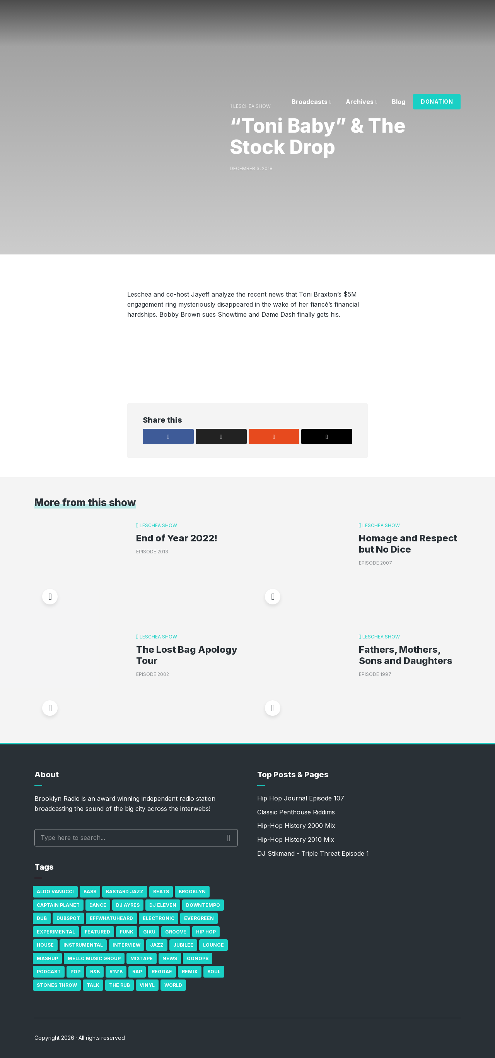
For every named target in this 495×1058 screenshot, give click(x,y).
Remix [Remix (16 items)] (190, 971)
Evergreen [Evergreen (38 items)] (199, 918)
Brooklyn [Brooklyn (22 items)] (192, 891)
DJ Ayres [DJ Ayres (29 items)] (128, 905)
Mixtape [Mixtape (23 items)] (141, 958)
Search (228, 838)
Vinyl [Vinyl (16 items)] (147, 985)
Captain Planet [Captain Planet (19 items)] (58, 905)
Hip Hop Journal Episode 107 (300, 798)
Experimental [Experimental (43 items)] (56, 932)
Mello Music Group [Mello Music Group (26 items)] (94, 958)
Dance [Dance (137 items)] (97, 905)
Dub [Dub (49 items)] (42, 918)
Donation (437, 101)
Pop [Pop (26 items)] (75, 971)
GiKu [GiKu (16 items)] (149, 932)
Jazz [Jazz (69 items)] (157, 945)
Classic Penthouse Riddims (296, 812)
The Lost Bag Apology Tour (186, 655)
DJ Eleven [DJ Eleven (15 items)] (162, 905)
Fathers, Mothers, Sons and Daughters (405, 655)
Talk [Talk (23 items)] (93, 985)
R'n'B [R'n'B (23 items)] (116, 971)
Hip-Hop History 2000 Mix (296, 825)
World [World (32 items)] (173, 985)
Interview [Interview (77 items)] (126, 945)
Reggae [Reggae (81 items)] (162, 971)
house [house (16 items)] (45, 945)
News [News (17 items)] (169, 958)
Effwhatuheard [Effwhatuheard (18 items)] (111, 918)
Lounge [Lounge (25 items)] (213, 945)
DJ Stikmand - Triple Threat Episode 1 (313, 853)
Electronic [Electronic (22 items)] (158, 918)
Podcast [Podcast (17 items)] (49, 971)
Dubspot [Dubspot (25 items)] (68, 918)
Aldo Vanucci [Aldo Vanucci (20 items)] (55, 891)
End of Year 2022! (176, 538)
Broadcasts (310, 102)
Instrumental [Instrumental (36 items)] (83, 945)
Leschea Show (158, 525)
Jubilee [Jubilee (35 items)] (183, 945)
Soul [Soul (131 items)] (213, 971)
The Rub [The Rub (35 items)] (119, 985)
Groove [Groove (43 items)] (175, 932)
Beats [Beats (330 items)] (161, 891)
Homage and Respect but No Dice (408, 544)
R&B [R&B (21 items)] (95, 971)
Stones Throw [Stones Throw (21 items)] (57, 985)
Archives (360, 102)
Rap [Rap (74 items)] (137, 971)
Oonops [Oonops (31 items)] (197, 958)
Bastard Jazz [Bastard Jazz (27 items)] (124, 891)
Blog (398, 102)
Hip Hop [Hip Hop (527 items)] (206, 932)
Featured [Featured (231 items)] (97, 932)
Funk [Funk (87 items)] (126, 932)
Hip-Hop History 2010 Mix (295, 839)
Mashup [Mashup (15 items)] (47, 958)
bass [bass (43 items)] (90, 891)
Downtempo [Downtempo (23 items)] (203, 905)
